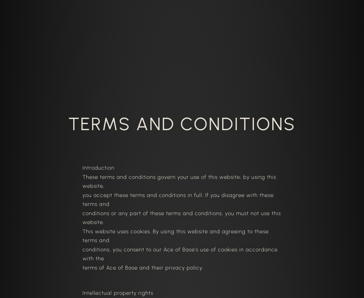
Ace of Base (122, 268)
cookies (140, 231)
